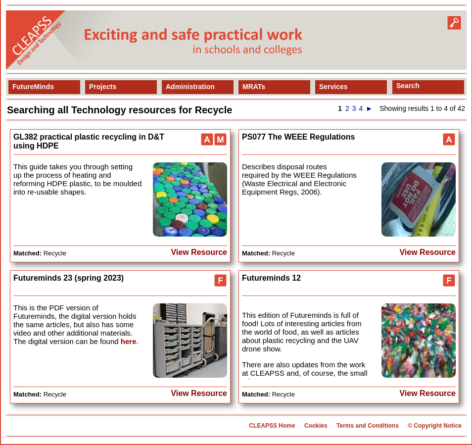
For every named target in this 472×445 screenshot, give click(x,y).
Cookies (316, 425)
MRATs (253, 87)
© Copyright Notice (435, 425)
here (129, 341)
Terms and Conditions (367, 425)
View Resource (199, 252)
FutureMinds (33, 87)
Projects (102, 87)
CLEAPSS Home (272, 425)
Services (333, 87)
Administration (190, 87)
